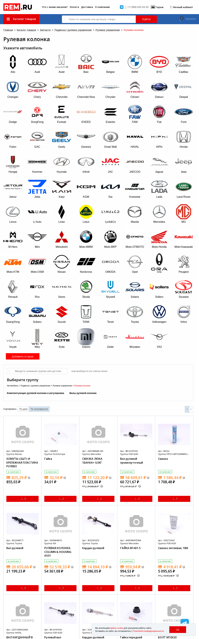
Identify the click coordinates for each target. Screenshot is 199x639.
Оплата (74, 7)
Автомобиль (12, 386)
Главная (8, 30)
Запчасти (45, 30)
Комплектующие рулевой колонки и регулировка (35, 393)
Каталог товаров (26, 30)
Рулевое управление (107, 30)
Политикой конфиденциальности (148, 631)
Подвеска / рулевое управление (73, 30)
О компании (102, 7)
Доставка (87, 7)
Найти (146, 19)
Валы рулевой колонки (82, 393)
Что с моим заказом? (55, 7)
